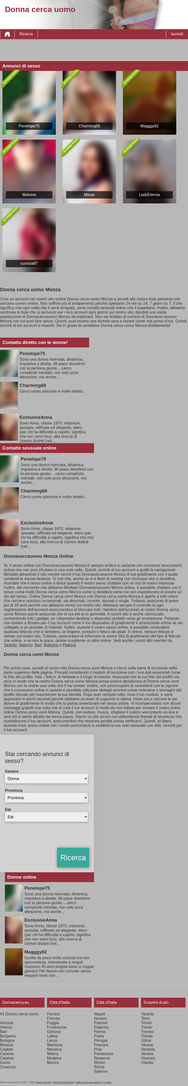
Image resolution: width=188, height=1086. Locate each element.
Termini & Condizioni (63, 1082)
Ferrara (53, 1014)
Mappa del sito (43, 1082)
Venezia (148, 1049)
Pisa (98, 1049)
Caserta (7, 1054)
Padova (69, 645)
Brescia (6, 1045)
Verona (147, 1054)
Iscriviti (177, 34)
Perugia (100, 1040)
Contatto (107, 1082)
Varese (147, 1045)
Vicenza (148, 1058)
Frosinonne (57, 1027)
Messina (54, 1049)
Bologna (51, 645)
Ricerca (26, 34)
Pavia (99, 1036)
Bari (38, 645)
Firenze (53, 1018)
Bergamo (8, 1036)
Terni (145, 1018)
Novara (100, 1018)
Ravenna (102, 1058)
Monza (53, 1062)
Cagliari (6, 1049)
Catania (6, 1058)
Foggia (53, 1023)
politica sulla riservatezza (88, 1082)
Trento (146, 1027)
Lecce (52, 1040)
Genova (54, 1032)
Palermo (101, 1027)
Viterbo (147, 1062)
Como (5, 1062)
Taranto (10, 645)
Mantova (54, 1045)
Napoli (99, 1014)
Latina (52, 1036)
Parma (100, 1032)
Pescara (101, 1045)
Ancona (6, 1023)
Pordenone (103, 1054)
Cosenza (7, 1067)
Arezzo (6, 1027)
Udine (146, 1040)
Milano (53, 1054)
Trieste (147, 1036)
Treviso (147, 1032)
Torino (146, 1023)
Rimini (99, 1062)
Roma (99, 1067)
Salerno (26, 645)
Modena (54, 1058)
